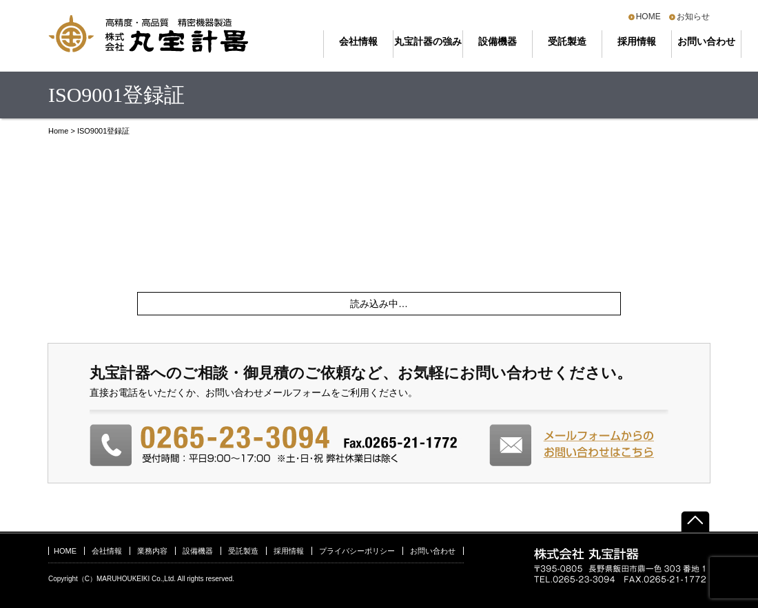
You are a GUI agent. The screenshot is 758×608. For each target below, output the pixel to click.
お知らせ (693, 16)
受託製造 (567, 41)
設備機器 (497, 41)
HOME (648, 16)
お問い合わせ (706, 41)
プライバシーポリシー (357, 551)
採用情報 (636, 41)
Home (58, 131)
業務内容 (152, 551)
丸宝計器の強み (428, 41)
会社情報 (358, 41)
